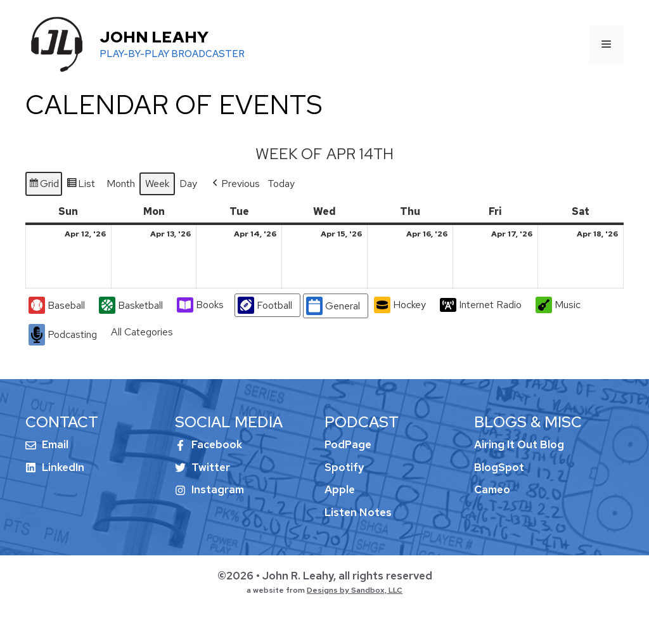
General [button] (333, 306)
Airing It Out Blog (519, 444)
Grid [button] (43, 185)
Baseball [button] (57, 305)
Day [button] (188, 183)
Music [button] (558, 305)
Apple (339, 489)
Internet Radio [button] (481, 305)
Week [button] (157, 183)
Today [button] (281, 183)
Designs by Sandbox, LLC (354, 590)
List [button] (80, 185)
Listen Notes (358, 512)
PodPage (347, 444)
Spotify (344, 467)
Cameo (492, 489)
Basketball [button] (131, 305)
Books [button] (200, 305)
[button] (235, 184)
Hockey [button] (400, 305)
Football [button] (265, 305)
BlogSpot (499, 467)
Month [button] (120, 183)
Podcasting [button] (63, 335)
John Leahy (154, 37)
